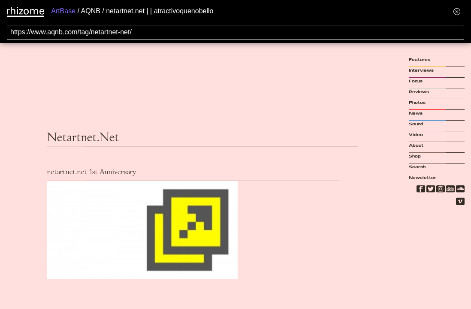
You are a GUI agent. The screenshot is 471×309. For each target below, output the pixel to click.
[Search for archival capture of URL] (235, 32)
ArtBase (63, 11)
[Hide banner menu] (457, 11)
